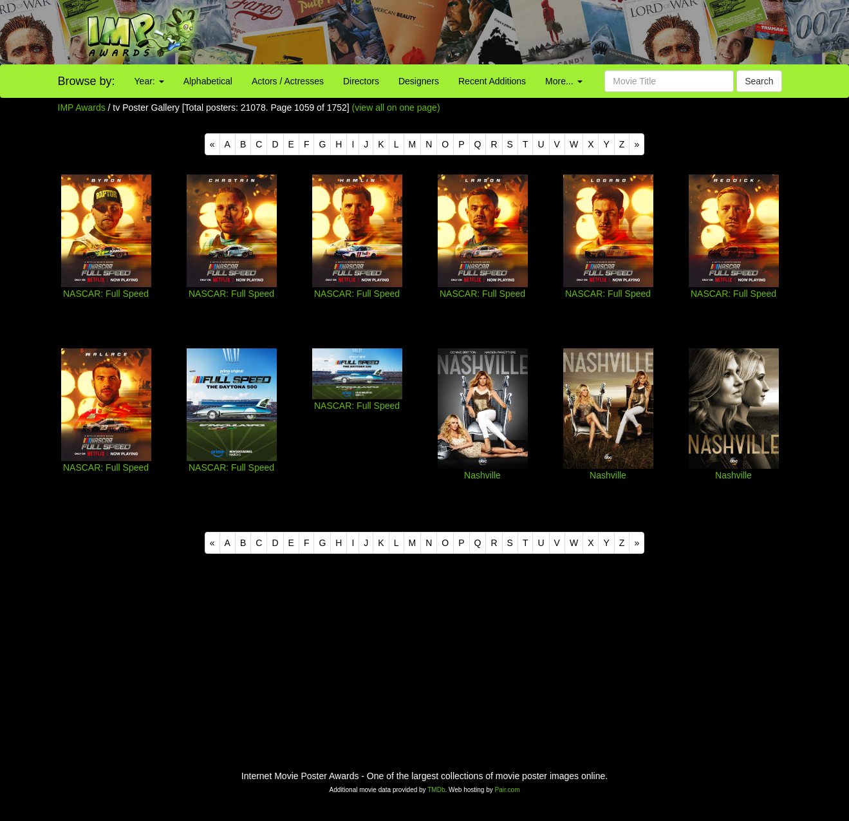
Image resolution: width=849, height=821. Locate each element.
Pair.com (507, 789)
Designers (418, 81)
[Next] (636, 144)
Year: (149, 81)
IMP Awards (82, 107)
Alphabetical (207, 81)
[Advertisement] (530, 32)
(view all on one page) (396, 107)
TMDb (436, 789)
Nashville (482, 475)
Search (759, 81)
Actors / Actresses (288, 81)
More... (563, 81)
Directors (361, 81)
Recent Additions (492, 81)
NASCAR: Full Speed (106, 293)
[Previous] (212, 144)
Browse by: (86, 81)
